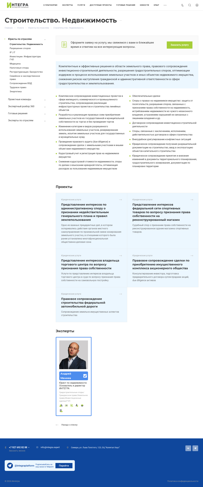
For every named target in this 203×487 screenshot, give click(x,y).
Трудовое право (18, 87)
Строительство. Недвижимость (26, 44)
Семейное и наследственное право (25, 78)
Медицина (15, 63)
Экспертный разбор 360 (27, 106)
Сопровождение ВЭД (21, 83)
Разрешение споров (20, 48)
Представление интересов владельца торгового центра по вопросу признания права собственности (90, 264)
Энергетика (16, 91)
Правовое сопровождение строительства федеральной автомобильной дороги (83, 302)
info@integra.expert (50, 447)
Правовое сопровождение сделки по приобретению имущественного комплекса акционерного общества (161, 264)
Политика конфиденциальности (182, 481)
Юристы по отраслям (27, 39)
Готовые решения (27, 113)
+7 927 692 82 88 (18, 447)
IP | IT (12, 52)
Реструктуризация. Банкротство (26, 72)
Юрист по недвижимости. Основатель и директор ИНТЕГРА (73, 385)
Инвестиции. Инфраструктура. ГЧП (25, 58)
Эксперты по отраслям (27, 120)
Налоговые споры (19, 67)
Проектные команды (27, 99)
